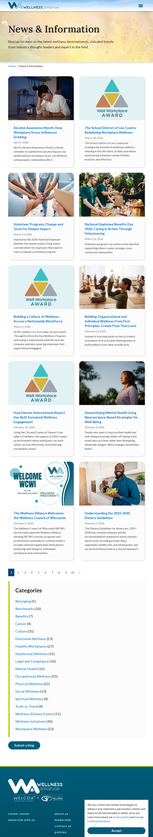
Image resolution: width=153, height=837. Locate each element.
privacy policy (121, 817)
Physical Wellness (29, 684)
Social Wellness (27, 691)
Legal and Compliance (32, 661)
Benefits (21, 616)
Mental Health (26, 669)
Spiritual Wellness (29, 699)
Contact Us (63, 826)
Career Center (19, 814)
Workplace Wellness (31, 729)
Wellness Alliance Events (34, 714)
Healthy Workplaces (31, 646)
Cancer (20, 624)
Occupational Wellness (33, 676)
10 (72, 572)
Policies (61, 832)
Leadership (63, 820)
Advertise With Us (21, 820)
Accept (116, 831)
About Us (61, 814)
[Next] (79, 572)
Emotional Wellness (30, 639)
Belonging (23, 601)
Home (12, 66)
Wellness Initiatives (30, 721)
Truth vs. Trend (26, 706)
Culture (21, 631)
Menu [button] (141, 6)
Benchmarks (24, 609)
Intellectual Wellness (31, 654)
